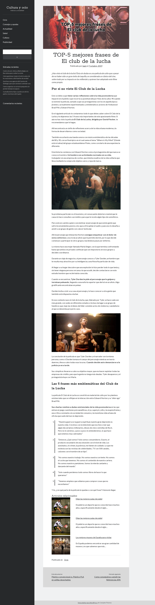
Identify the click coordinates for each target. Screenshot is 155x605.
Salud (5, 33)
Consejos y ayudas (10, 24)
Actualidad (7, 29)
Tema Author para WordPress (87, 603)
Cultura (6, 37)
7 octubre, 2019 (95, 66)
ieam (84, 66)
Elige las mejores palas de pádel (89, 499)
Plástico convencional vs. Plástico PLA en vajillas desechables (68, 578)
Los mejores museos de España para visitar (94, 537)
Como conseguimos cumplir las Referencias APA (107, 578)
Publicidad (7, 42)
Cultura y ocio (17, 8)
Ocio (5, 20)
